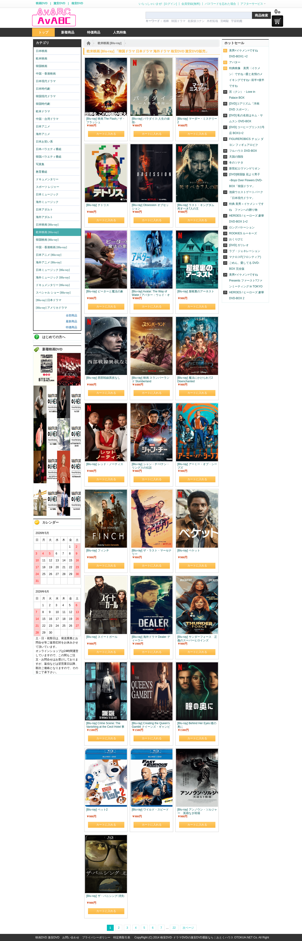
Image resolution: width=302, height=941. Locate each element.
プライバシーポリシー (96, 937)
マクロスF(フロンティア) (245, 257)
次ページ (188, 927)
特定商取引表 (121, 937)
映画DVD (41, 3)
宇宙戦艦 (236, 21)
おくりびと (236, 239)
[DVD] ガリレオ (239, 245)
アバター (234, 62)
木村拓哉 (212, 21)
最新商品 (71, 321)
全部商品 (71, 315)
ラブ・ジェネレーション (244, 251)
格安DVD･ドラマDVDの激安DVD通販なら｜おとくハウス (197, 937)
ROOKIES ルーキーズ (243, 233)
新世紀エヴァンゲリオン (244, 168)
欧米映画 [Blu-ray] (110, 43)
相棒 (166, 21)
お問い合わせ (70, 937)
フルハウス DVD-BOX (243, 150)
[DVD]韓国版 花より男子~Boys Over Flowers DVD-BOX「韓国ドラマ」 (245, 180)
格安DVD (77, 3)
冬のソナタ (236, 162)
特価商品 (71, 327)
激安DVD (59, 3)
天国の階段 (236, 156)
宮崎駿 (224, 21)
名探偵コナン (196, 21)
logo (53, 17)
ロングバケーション (242, 227)
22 (174, 927)
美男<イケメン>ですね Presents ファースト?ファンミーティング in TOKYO (246, 280)
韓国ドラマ (178, 21)
